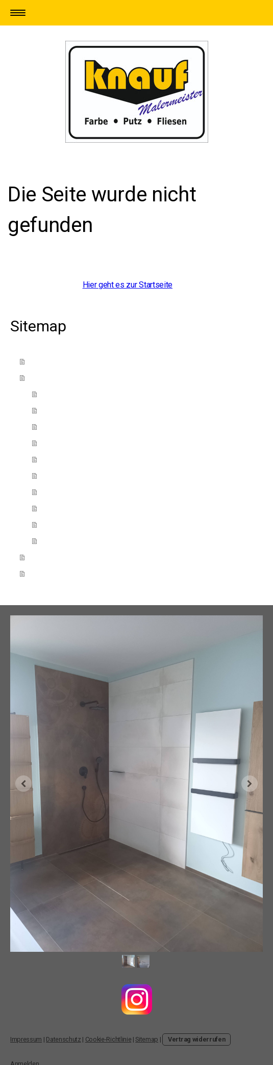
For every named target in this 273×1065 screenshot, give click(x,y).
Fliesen (54, 458)
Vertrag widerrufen (196, 1039)
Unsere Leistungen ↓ (68, 377)
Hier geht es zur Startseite (127, 285)
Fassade (57, 491)
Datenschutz (63, 1039)
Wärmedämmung (71, 507)
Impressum (26, 1039)
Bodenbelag (62, 524)
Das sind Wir (52, 361)
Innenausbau (63, 540)
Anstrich (55, 393)
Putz (50, 409)
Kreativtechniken (70, 426)
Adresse (46, 573)
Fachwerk (58, 442)
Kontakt (44, 556)
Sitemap (146, 1039)
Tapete (53, 475)
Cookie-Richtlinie (108, 1039)
